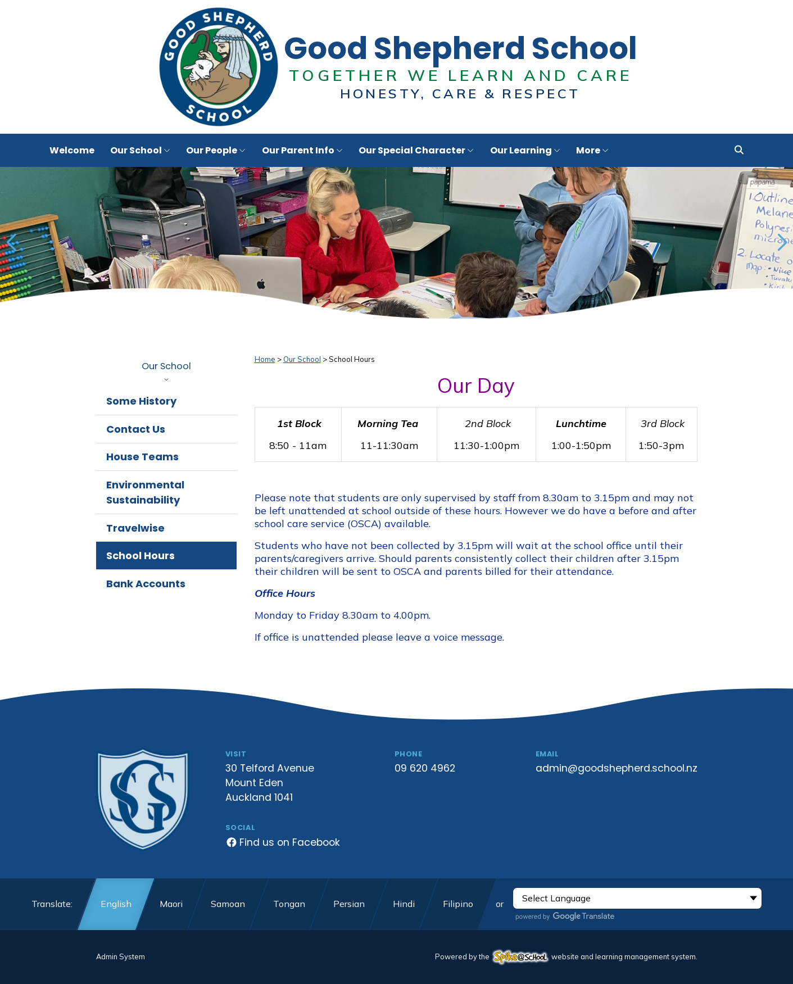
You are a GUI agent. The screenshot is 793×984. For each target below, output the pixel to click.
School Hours (140, 555)
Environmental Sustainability (145, 492)
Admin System (120, 956)
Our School (166, 370)
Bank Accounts (145, 584)
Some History (141, 401)
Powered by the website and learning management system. (566, 956)
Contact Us (135, 429)
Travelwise (135, 528)
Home (265, 359)
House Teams (142, 457)
